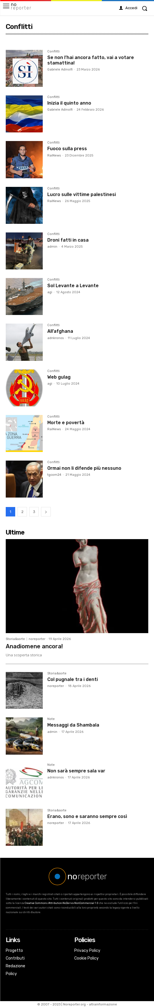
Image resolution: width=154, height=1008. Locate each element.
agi (49, 292)
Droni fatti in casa (68, 240)
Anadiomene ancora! (34, 646)
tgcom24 (54, 475)
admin (52, 246)
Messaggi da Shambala (73, 725)
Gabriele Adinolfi (60, 69)
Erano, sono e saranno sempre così (87, 816)
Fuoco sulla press (67, 148)
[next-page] (46, 511)
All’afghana (60, 331)
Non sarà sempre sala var (76, 771)
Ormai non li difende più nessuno (84, 468)
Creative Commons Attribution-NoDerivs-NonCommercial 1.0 (61, 903)
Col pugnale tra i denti (72, 679)
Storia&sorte (15, 639)
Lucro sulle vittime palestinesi (81, 194)
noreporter (37, 639)
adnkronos (55, 338)
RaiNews (54, 155)
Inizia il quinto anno (69, 103)
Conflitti (53, 51)
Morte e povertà (65, 422)
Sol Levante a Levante (73, 285)
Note (51, 719)
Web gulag (59, 377)
